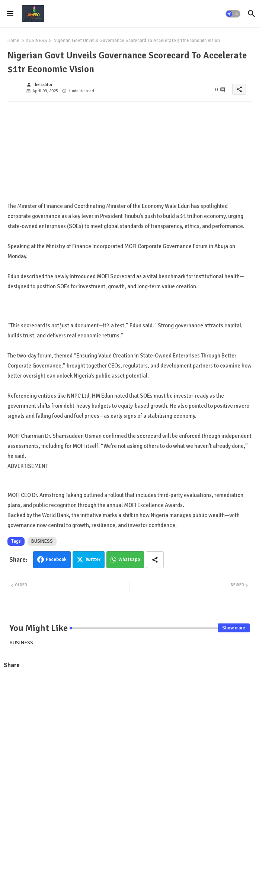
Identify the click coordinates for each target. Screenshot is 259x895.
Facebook (56, 559)
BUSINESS (36, 41)
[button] (233, 13)
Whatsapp (129, 559)
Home (13, 41)
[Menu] (10, 13)
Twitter (92, 559)
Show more (233, 628)
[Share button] (155, 559)
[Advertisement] (129, 729)
